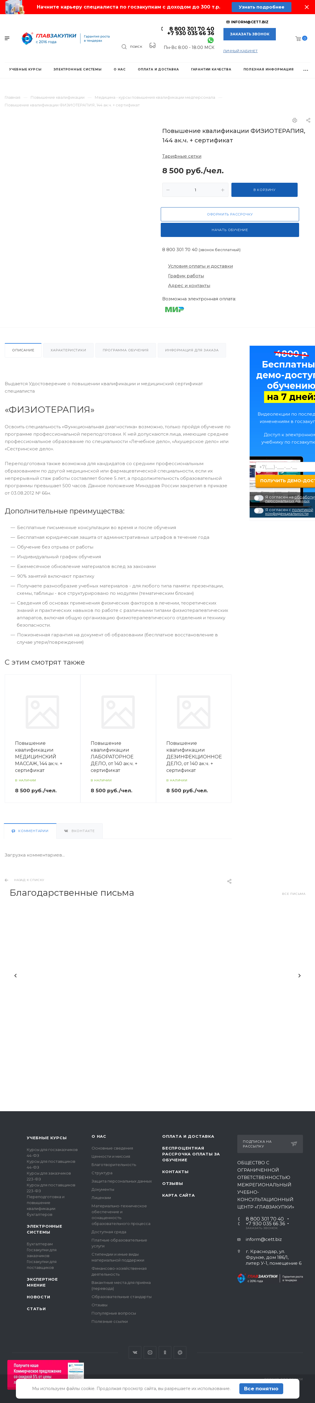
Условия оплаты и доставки (200, 266)
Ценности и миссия (111, 1156)
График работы (186, 276)
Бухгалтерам (40, 1243)
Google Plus (180, 1352)
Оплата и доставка (188, 1136)
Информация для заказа (192, 350)
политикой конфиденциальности (289, 511)
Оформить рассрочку (230, 214)
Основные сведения (112, 1148)
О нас (99, 1136)
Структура (102, 1172)
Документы (103, 1189)
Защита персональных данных (122, 1181)
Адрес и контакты (189, 285)
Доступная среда (109, 1231)
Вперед (299, 977)
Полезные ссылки (110, 1321)
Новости (38, 1297)
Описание (23, 350)
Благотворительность (114, 1164)
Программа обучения (126, 350)
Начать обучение (230, 230)
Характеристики (68, 350)
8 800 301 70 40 (191, 29)
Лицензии (101, 1197)
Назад (15, 977)
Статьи (36, 1308)
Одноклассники (165, 1352)
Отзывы (99, 1304)
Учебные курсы (47, 1137)
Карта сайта (178, 1195)
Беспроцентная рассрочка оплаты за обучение (191, 1154)
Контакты (175, 1171)
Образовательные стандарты (122, 1296)
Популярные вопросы (114, 1313)
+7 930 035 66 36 (190, 33)
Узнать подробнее (261, 7)
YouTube (150, 1352)
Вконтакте (135, 1352)
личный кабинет (240, 51)
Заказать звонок (249, 34)
